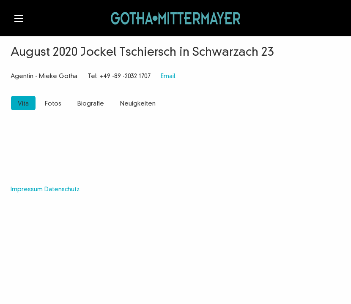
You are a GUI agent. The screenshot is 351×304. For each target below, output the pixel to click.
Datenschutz (62, 190)
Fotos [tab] (53, 104)
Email (168, 76)
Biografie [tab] (90, 104)
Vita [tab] (23, 104)
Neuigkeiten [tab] (138, 104)
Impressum (27, 190)
